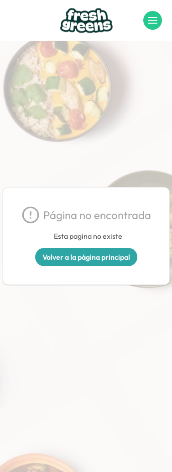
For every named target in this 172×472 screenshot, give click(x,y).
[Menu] (152, 20)
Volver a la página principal (86, 257)
